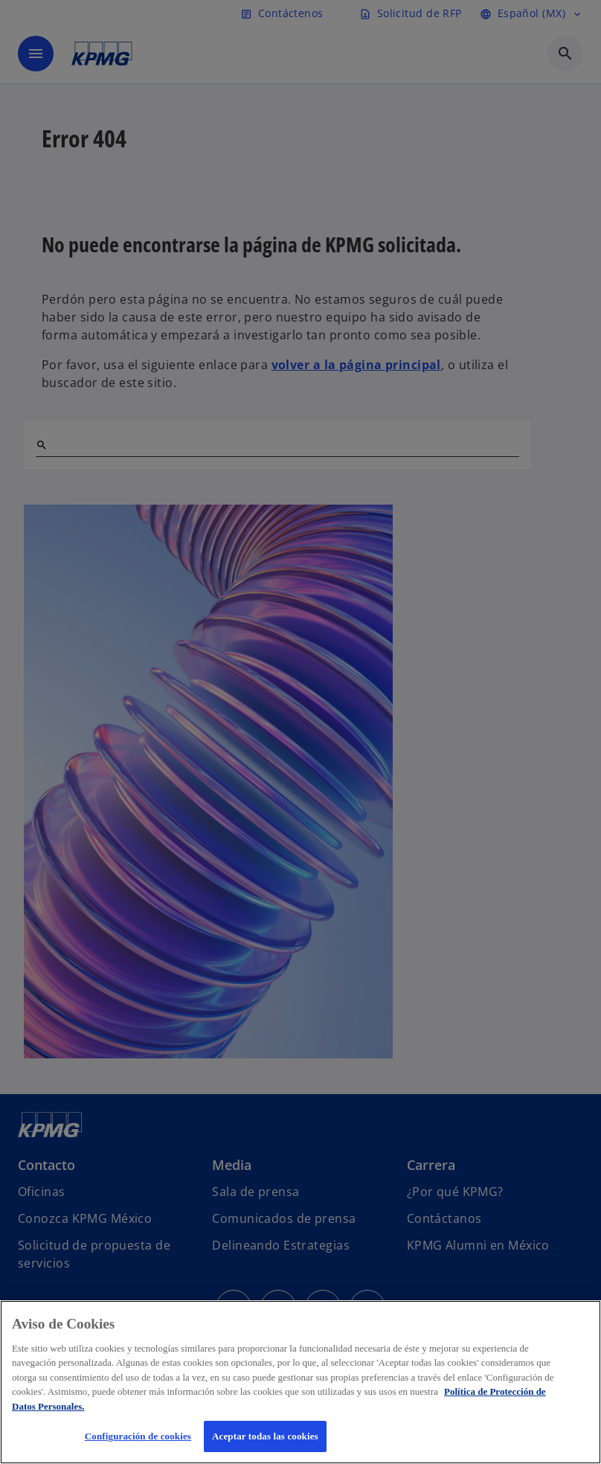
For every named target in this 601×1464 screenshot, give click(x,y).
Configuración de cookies (138, 1436)
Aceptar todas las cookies (265, 1436)
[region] (300, 1382)
